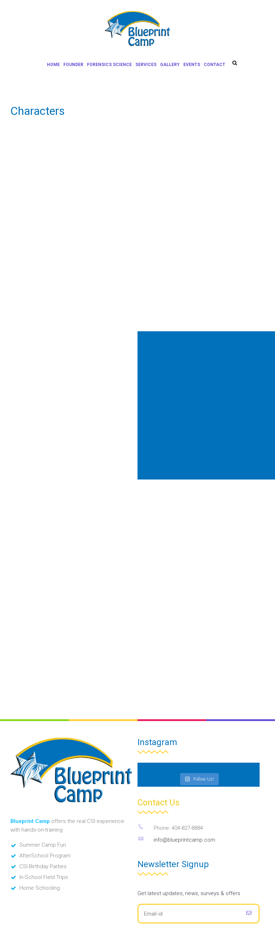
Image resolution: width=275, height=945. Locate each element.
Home (53, 64)
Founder (73, 64)
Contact (214, 64)
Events (191, 64)
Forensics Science (109, 64)
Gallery (170, 64)
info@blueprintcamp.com (184, 840)
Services (145, 64)
